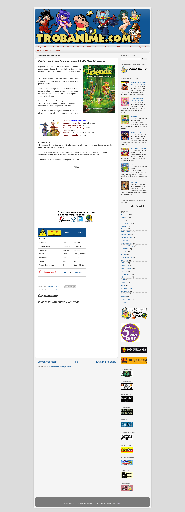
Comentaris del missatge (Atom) (60, 367)
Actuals (98, 47)
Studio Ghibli (125, 265)
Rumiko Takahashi (127, 257)
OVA (122, 220)
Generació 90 (125, 223)
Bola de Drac (125, 234)
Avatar (123, 285)
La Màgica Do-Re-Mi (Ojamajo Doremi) (137, 99)
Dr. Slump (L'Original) (138, 148)
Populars (124, 229)
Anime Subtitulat (44, 51)
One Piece (134, 182)
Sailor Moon (125, 291)
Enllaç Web (78, 272)
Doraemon (124, 240)
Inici (77, 362)
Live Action (130, 47)
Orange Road (125, 274)
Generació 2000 (126, 237)
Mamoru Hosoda (127, 288)
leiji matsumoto (126, 277)
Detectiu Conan (126, 243)
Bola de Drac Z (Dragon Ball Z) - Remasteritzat (138, 83)
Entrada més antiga (106, 362)
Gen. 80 (66, 47)
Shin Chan (134, 116)
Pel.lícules (59, 290)
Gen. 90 (76, 47)
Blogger (117, 503)
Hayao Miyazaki (126, 268)
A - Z (65, 51)
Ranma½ (124, 282)
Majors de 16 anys (127, 246)
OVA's (119, 47)
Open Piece (125, 294)
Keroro (132, 164)
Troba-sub (124, 271)
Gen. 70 (56, 47)
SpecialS (142, 47)
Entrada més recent (47, 362)
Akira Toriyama (126, 232)
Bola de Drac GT (136, 132)
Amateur (124, 297)
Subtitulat (124, 218)
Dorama (123, 302)
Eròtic (57, 51)
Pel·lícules (109, 47)
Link (64, 272)
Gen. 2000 (87, 47)
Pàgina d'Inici (43, 47)
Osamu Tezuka (126, 299)
